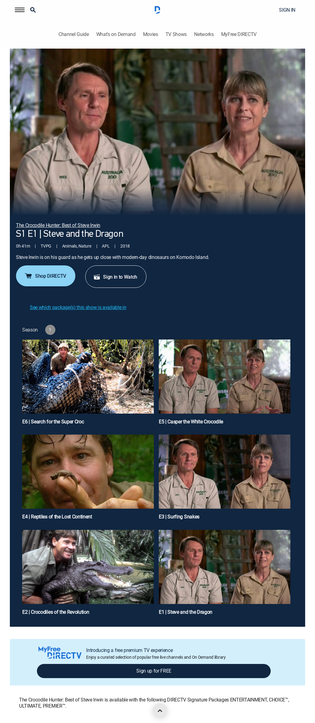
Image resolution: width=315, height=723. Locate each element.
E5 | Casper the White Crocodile (191, 421)
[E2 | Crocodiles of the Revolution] (88, 575)
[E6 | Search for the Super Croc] (88, 384)
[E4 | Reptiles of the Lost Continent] (88, 479)
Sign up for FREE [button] (153, 670)
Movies (150, 34)
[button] (20, 10)
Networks (203, 34)
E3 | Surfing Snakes (179, 516)
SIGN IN (287, 9)
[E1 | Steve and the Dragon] (224, 575)
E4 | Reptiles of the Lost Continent (57, 516)
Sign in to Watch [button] (115, 276)
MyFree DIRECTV (239, 34)
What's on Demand (116, 34)
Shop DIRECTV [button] (45, 276)
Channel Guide (73, 34)
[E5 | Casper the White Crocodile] (224, 384)
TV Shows (176, 34)
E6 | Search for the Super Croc (53, 421)
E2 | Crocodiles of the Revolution (55, 612)
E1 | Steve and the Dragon (185, 612)
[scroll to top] (160, 710)
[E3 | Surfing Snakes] (224, 479)
